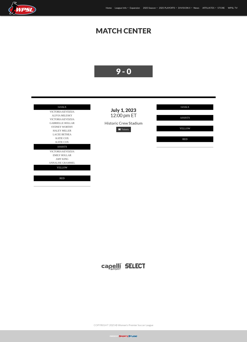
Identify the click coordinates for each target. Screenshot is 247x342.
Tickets (123, 129)
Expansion (135, 7)
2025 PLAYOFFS (167, 7)
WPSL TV (233, 7)
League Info (121, 7)
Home (109, 7)
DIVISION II (184, 7)
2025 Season (149, 7)
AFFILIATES (208, 7)
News (196, 7)
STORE (221, 7)
